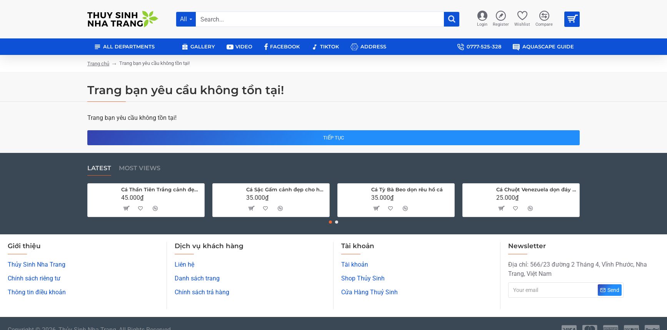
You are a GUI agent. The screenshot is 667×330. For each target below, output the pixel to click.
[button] (330, 222)
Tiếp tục (333, 138)
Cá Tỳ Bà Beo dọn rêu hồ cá (407, 189)
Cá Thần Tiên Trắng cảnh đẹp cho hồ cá (161, 189)
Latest (99, 168)
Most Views (139, 168)
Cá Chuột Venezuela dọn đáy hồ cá (536, 189)
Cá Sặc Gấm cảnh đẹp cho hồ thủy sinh (286, 189)
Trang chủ (98, 63)
